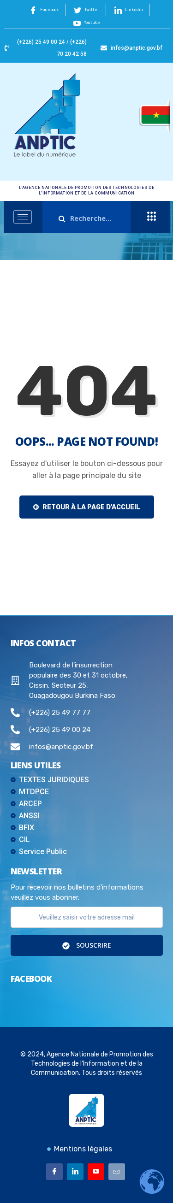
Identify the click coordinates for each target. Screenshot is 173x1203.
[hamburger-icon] (22, 217)
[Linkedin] (75, 1171)
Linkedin (128, 10)
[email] (87, 917)
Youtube (86, 23)
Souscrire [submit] (86, 945)
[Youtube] (96, 1171)
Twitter (86, 10)
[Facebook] (54, 1171)
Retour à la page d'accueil (86, 507)
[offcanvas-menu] (152, 217)
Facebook (44, 10)
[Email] (116, 1171)
